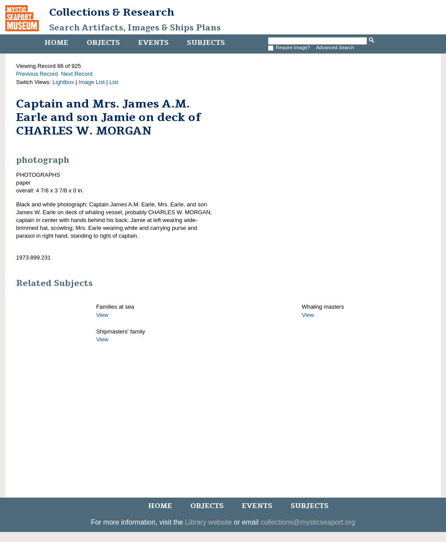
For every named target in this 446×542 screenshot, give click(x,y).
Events (153, 42)
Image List (91, 82)
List (113, 82)
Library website (208, 522)
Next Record (76, 74)
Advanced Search (335, 47)
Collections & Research (111, 12)
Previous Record (37, 74)
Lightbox (63, 82)
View (102, 315)
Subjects (206, 42)
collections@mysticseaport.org (307, 522)
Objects (103, 42)
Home (56, 42)
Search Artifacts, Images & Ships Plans (135, 28)
